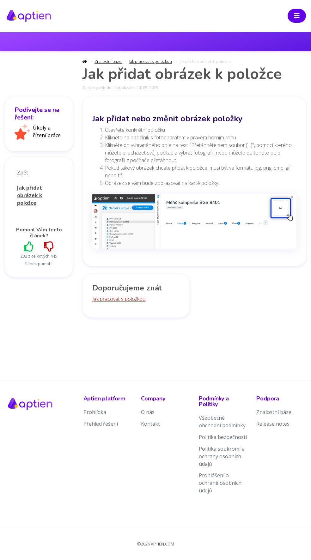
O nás (148, 412)
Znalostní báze (108, 61)
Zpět (22, 172)
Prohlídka (94, 412)
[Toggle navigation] (297, 16)
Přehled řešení (100, 423)
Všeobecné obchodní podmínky (222, 421)
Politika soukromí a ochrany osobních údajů (222, 456)
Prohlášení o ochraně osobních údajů (220, 483)
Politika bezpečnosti (223, 437)
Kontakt (150, 423)
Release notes (273, 423)
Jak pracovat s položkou (150, 61)
